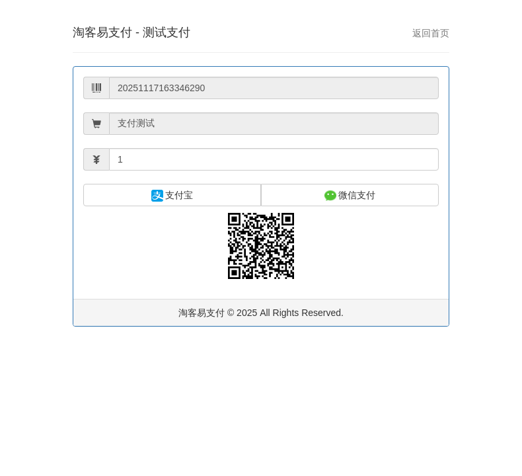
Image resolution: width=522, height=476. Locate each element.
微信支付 (350, 196)
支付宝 (172, 196)
